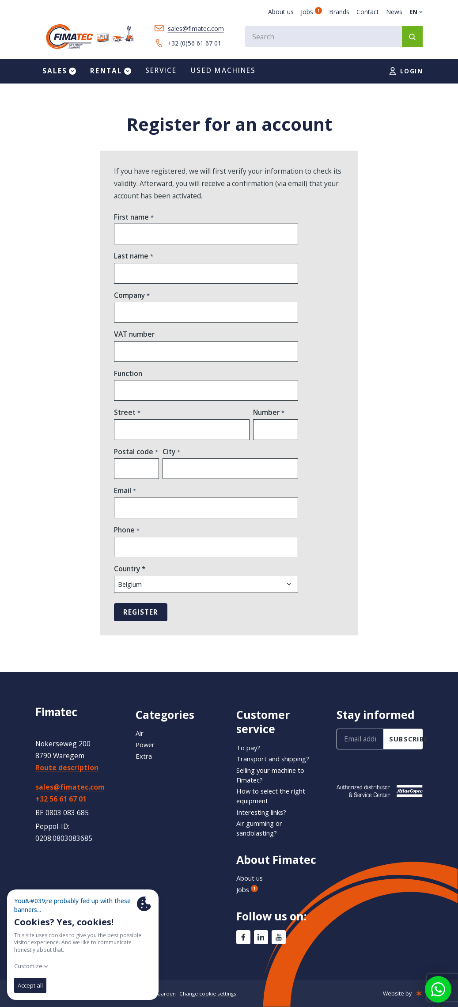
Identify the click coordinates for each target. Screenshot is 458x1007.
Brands (339, 12)
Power (146, 744)
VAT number (134, 339)
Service (161, 74)
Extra (144, 756)
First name (132, 220)
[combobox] (331, 37)
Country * (130, 576)
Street (125, 418)
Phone (125, 537)
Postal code (134, 458)
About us (281, 12)
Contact (367, 12)
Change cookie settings (212, 993)
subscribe (406, 739)
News (394, 12)
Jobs (311, 12)
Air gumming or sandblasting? (262, 828)
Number (267, 418)
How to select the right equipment (273, 796)
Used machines (223, 74)
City (170, 458)
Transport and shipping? (276, 759)
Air (140, 733)
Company (130, 299)
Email (123, 497)
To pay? (248, 747)
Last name (132, 260)
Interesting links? (265, 812)
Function (128, 379)
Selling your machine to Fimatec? (274, 775)
